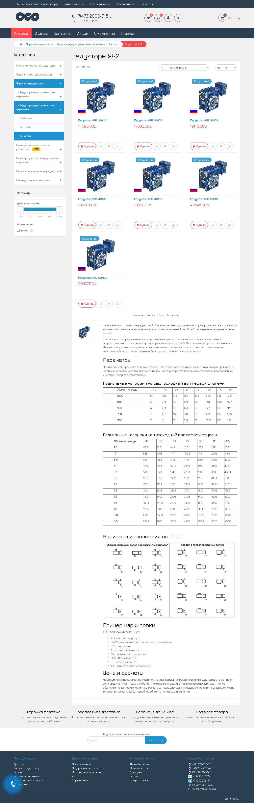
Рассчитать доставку (26, 768)
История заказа (139, 768)
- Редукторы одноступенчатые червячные (35, 94)
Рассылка (135, 776)
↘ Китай (23, 127)
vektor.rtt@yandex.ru (202, 789)
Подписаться (156, 740)
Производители (125, 4)
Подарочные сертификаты (88, 768)
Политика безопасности (28, 780)
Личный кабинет (74, 4)
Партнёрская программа (87, 772)
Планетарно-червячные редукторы (37, 171)
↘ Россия (23, 136)
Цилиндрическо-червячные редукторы (33, 147)
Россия (25, 230)
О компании (104, 33)
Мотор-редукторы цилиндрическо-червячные (37, 160)
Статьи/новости (100, 4)
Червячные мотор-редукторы (34, 74)
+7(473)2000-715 (200, 764)
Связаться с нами (200, 785)
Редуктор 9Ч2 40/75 (92, 199)
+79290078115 (199, 776)
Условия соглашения (26, 776)
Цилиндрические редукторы (33, 180)
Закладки (136, 772)
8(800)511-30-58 (200, 772)
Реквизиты (146, 4)
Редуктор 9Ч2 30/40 (92, 120)
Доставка (20, 764)
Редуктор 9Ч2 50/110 (204, 199)
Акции (82, 33)
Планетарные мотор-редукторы (36, 65)
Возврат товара (139, 780)
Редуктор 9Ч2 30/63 (204, 120)
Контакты (62, 33)
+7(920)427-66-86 (201, 768)
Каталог (19, 772)
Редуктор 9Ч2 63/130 (92, 277)
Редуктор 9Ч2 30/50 (148, 120)
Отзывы (41, 33)
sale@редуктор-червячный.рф (37, 4)
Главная (128, 33)
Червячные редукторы (29, 83)
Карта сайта (80, 780)
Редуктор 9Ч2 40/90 (148, 199)
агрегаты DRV (176, 343)
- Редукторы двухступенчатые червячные (35, 107)
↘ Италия (24, 118)
